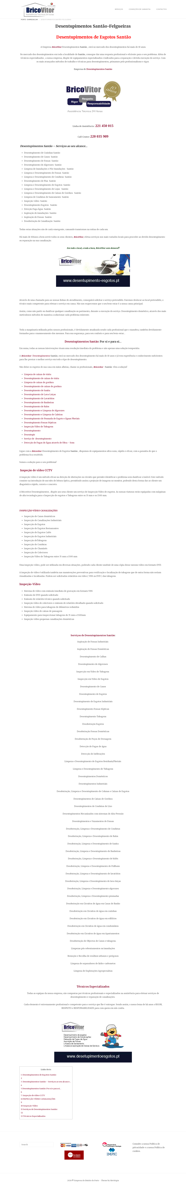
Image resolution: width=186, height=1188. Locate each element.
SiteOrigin (114, 1180)
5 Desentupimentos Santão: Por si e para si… (41, 1088)
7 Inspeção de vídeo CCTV (33, 1095)
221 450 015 (104, 126)
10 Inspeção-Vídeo (29, 1106)
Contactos (161, 9)
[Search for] (36, 1144)
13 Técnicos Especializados (33, 1116)
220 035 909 (99, 136)
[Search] (51, 1143)
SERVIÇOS (119, 9)
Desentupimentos (99, 69)
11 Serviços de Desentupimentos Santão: (39, 1109)
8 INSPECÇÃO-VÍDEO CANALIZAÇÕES (38, 1099)
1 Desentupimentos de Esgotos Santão (38, 1075)
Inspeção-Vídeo (29, 584)
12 (22, 1113)
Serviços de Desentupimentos (93, 635)
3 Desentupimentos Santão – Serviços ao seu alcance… (46, 1082)
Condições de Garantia (139, 9)
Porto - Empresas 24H (29, 19)
